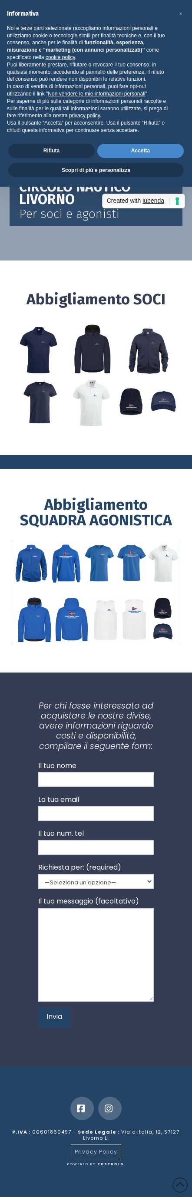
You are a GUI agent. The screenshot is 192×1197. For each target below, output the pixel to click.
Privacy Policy (96, 1151)
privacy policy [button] (84, 115)
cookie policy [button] (60, 57)
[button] (181, 14)
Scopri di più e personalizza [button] (96, 170)
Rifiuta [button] (51, 151)
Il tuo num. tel (95, 841)
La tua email (95, 807)
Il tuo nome (95, 773)
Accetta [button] (140, 151)
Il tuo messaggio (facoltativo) (95, 907)
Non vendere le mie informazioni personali (96, 94)
